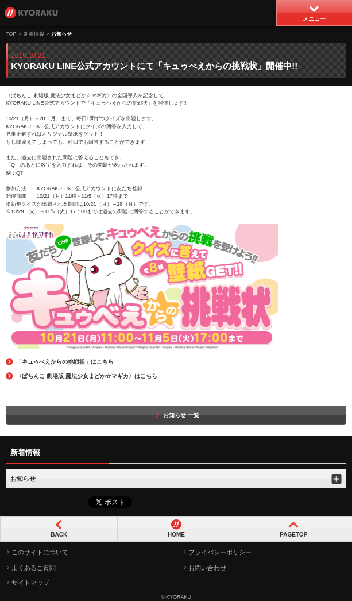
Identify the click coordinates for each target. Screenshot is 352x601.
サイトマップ (30, 582)
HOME (176, 534)
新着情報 (34, 34)
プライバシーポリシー (220, 552)
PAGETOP (293, 534)
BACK (59, 534)
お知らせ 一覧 (176, 414)
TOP (11, 34)
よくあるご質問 (33, 567)
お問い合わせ (207, 567)
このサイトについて (39, 552)
